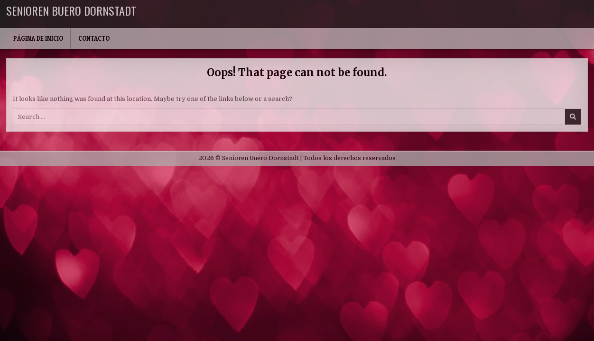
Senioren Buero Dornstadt (71, 10)
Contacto (94, 38)
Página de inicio (38, 38)
